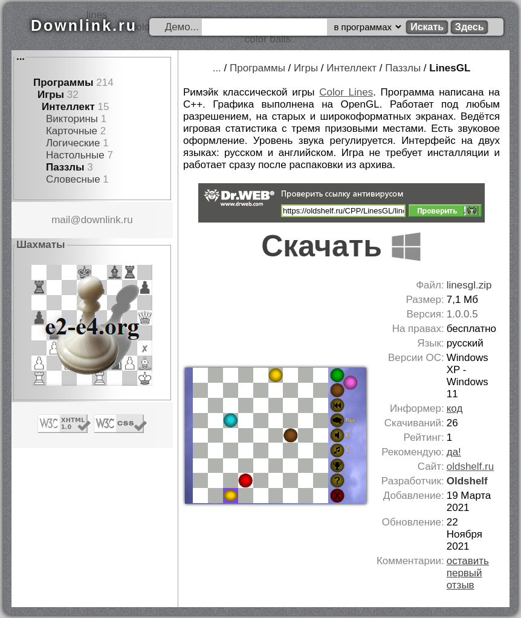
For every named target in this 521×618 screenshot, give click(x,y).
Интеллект (68, 106)
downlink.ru (107, 220)
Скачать (341, 246)
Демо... (182, 27)
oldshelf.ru (470, 466)
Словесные (73, 179)
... (20, 56)
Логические (73, 143)
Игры (50, 94)
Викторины (72, 119)
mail (60, 220)
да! (454, 452)
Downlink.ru (84, 25)
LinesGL (449, 68)
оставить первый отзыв (468, 573)
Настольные (75, 155)
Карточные (71, 131)
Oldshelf (467, 481)
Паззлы (65, 167)
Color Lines (346, 92)
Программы (63, 82)
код (455, 408)
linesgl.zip (469, 285)
